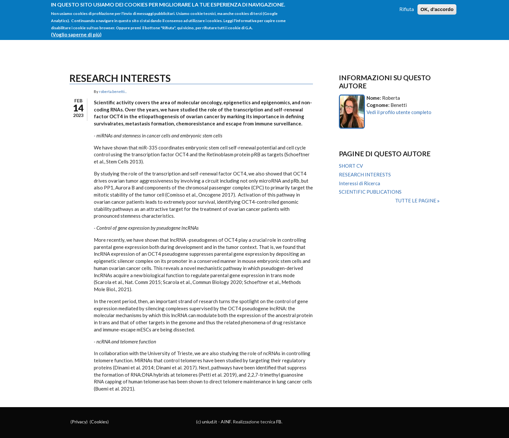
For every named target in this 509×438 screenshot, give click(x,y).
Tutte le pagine (416, 200)
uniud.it (209, 421)
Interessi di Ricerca (359, 183)
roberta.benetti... (113, 91)
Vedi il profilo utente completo (398, 112)
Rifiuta (406, 5)
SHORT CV (351, 166)
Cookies (99, 421)
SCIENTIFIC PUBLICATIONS (370, 192)
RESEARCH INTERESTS (365, 174)
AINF (226, 421)
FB (278, 421)
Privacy (79, 421)
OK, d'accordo (436, 5)
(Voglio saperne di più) (76, 30)
